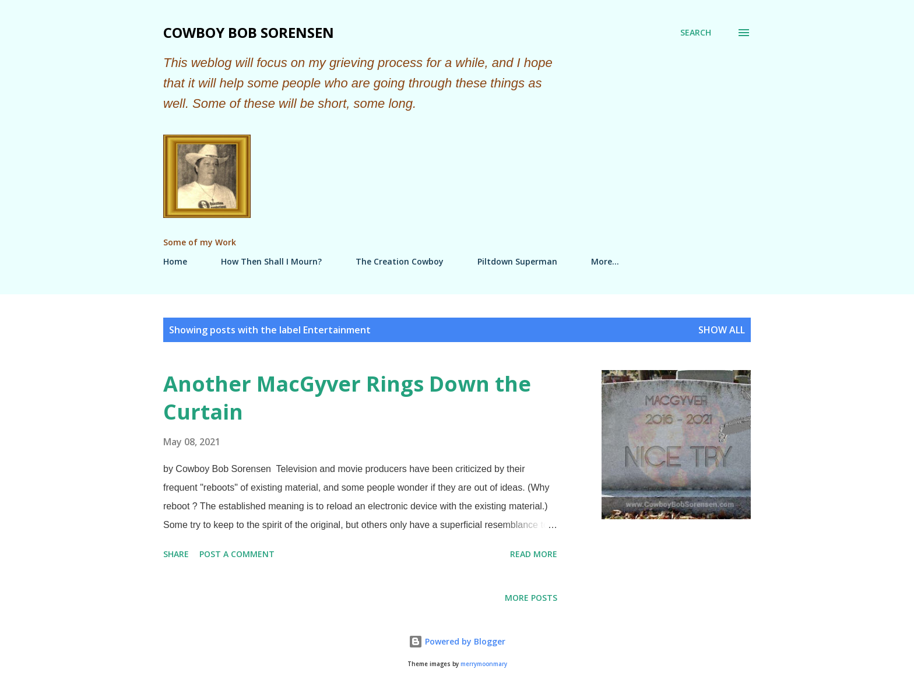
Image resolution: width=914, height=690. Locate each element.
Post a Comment (237, 553)
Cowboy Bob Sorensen (248, 32)
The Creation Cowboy (400, 261)
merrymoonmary (483, 664)
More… (605, 261)
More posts (531, 597)
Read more (533, 553)
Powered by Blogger (457, 641)
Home (175, 261)
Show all (721, 329)
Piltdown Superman (517, 261)
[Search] (695, 33)
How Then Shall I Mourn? (271, 261)
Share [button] (176, 553)
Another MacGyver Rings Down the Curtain (347, 397)
